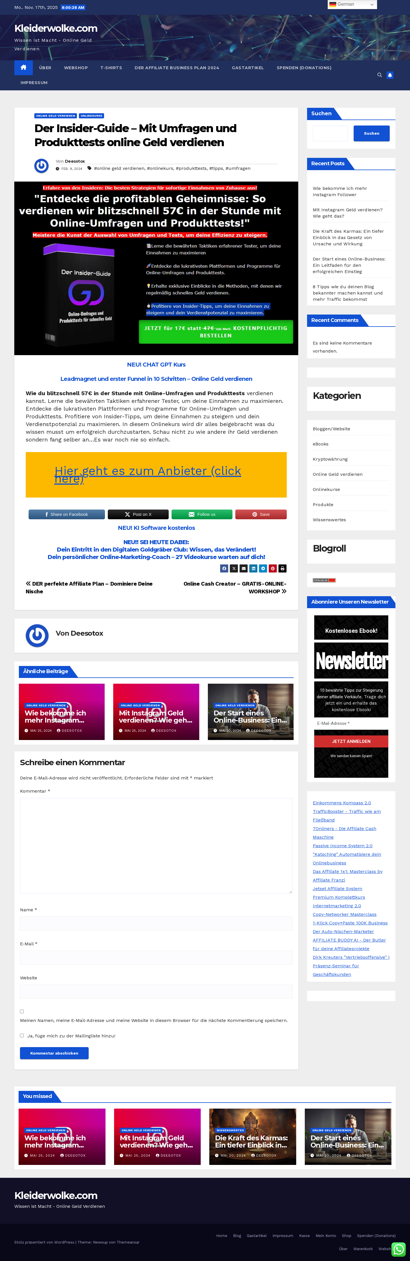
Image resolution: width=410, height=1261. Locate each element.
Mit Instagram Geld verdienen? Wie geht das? (154, 720)
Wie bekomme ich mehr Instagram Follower (55, 720)
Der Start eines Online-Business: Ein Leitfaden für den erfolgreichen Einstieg (349, 265)
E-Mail (28, 943)
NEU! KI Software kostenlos (156, 527)
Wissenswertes (329, 519)
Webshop (76, 67)
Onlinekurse (91, 115)
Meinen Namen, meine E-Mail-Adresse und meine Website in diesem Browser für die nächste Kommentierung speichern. (154, 1020)
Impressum (34, 82)
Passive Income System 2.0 (343, 845)
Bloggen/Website (331, 428)
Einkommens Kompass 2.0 (342, 802)
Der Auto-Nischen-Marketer (343, 931)
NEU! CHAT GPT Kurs (156, 364)
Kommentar (35, 791)
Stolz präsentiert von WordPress (44, 1242)
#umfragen (238, 168)
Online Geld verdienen (55, 115)
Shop (346, 1236)
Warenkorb (363, 1249)
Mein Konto (326, 1236)
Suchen (321, 113)
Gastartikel (248, 67)
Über (45, 67)
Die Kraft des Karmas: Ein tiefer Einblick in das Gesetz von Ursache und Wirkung (348, 237)
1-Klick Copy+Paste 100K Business (350, 923)
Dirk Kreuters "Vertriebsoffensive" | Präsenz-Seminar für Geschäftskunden (351, 965)
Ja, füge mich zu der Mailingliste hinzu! (67, 1036)
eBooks (321, 444)
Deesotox (75, 161)
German (341, 4)
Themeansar (128, 1242)
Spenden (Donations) (304, 67)
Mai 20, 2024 (234, 1155)
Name (28, 909)
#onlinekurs (160, 168)
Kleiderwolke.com (55, 28)
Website (28, 977)
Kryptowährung (330, 459)
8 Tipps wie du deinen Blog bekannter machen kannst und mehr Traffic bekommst (348, 293)
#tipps (216, 168)
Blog (237, 1236)
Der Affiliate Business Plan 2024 (177, 67)
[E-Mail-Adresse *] (351, 723)
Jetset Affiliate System (337, 888)
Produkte (323, 504)
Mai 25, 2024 (43, 1155)
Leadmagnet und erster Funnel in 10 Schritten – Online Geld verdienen (156, 378)
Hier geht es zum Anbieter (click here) (147, 475)
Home (221, 1236)
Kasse (304, 1236)
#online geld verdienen (119, 168)
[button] (379, 75)
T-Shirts (111, 67)
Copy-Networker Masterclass (345, 914)
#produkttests (191, 168)
